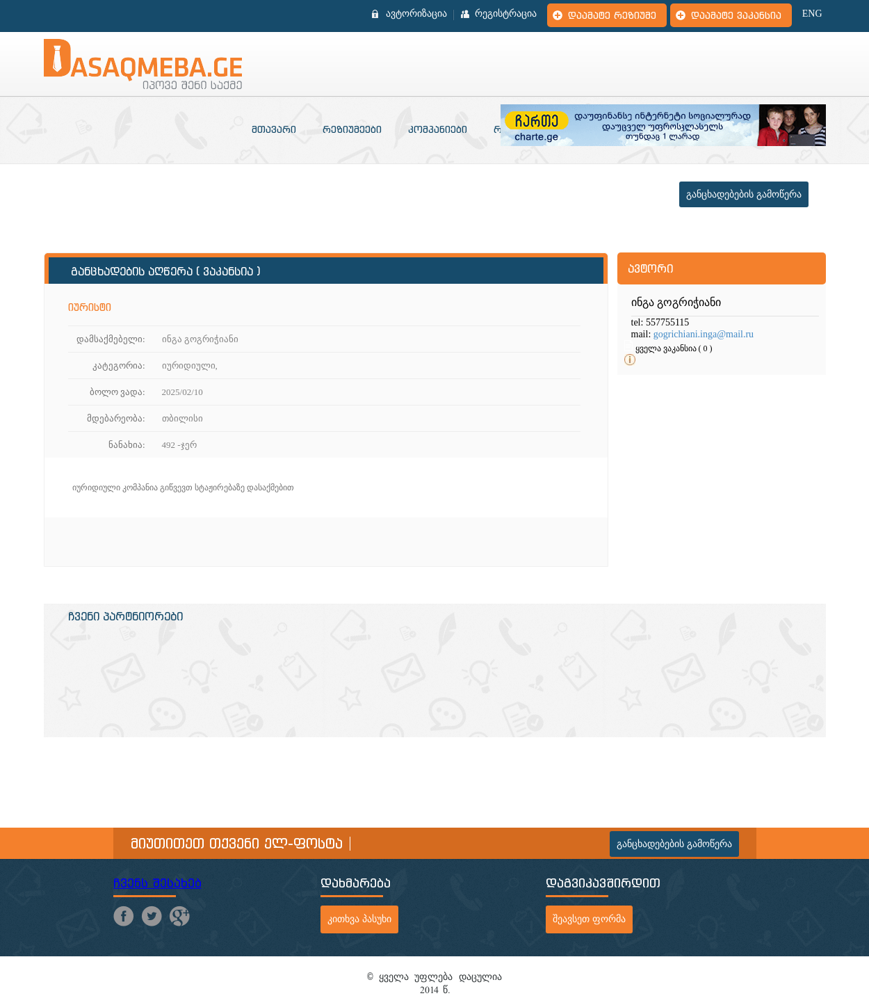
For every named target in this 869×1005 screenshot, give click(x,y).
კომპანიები (437, 129)
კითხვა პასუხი (359, 919)
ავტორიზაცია (416, 14)
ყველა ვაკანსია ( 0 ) (674, 348)
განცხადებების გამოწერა (744, 194)
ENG (812, 14)
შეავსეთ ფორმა (589, 919)
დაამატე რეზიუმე (612, 15)
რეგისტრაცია (506, 14)
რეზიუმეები (352, 129)
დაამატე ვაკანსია (736, 15)
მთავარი (274, 129)
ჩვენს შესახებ (157, 883)
